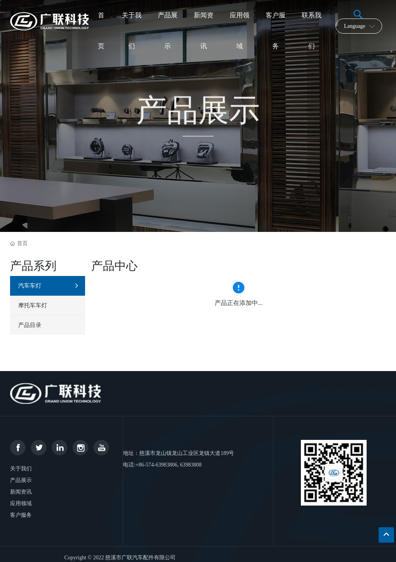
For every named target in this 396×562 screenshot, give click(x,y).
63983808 (191, 465)
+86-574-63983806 (156, 465)
